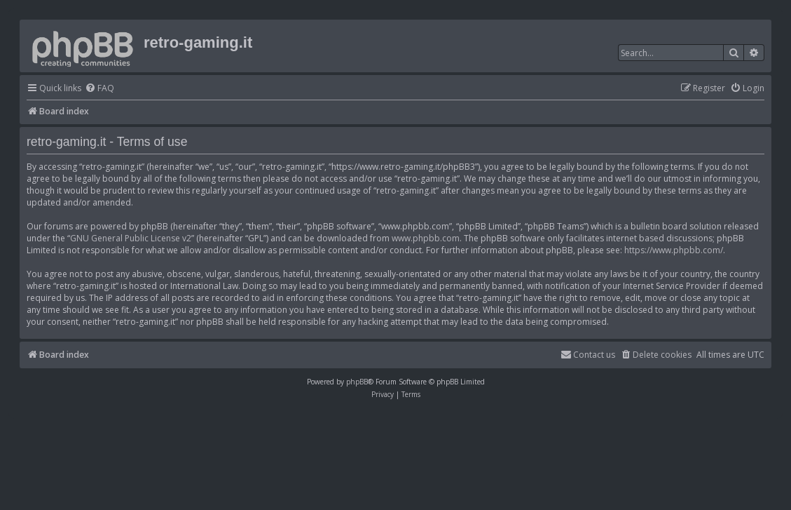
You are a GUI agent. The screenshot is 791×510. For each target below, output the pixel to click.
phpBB (357, 382)
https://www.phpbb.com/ (673, 250)
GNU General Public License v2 (130, 238)
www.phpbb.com (426, 238)
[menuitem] (99, 88)
